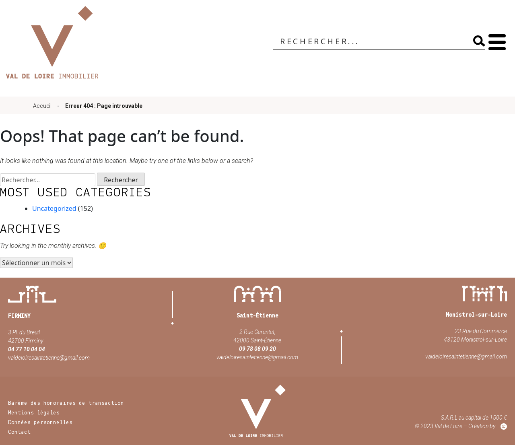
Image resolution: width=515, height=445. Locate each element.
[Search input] (371, 42)
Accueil (42, 106)
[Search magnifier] (478, 41)
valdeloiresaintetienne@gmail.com (49, 357)
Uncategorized (54, 208)
